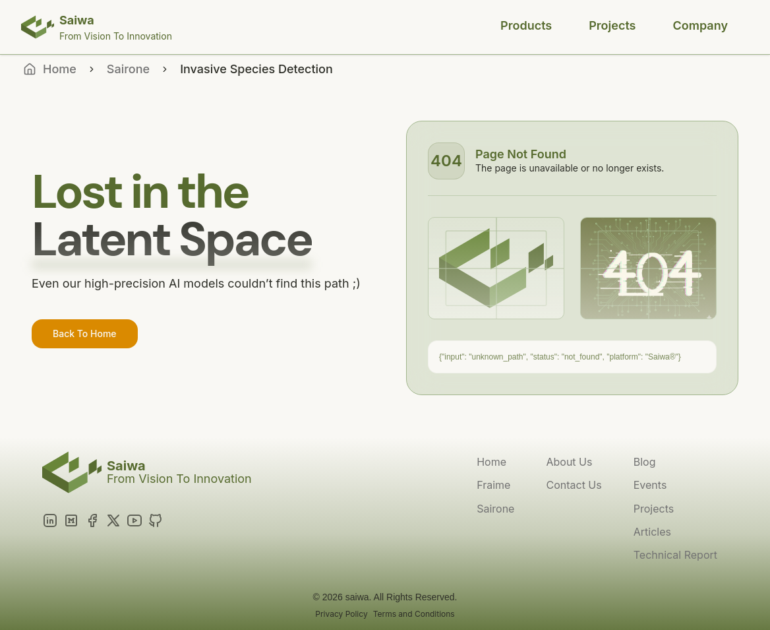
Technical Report (675, 554)
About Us (569, 461)
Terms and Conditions (414, 614)
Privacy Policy (341, 614)
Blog (645, 461)
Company (700, 25)
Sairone (128, 69)
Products (526, 25)
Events (650, 484)
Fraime (493, 484)
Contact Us (573, 484)
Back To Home (85, 333)
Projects (612, 25)
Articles (652, 531)
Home (491, 461)
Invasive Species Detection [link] (256, 69)
